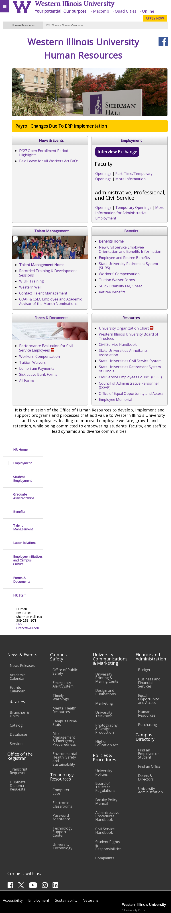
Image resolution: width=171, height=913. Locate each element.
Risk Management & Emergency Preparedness (64, 712)
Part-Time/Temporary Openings (97, 206)
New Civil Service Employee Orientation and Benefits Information (107, 361)
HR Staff (19, 183)
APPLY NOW (155, 18)
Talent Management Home (76, 296)
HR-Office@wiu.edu (27, 214)
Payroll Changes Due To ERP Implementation (95, 129)
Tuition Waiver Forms (71, 385)
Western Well (64, 314)
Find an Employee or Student (148, 727)
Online (148, 11)
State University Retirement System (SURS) (88, 373)
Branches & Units (19, 687)
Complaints (104, 831)
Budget (144, 643)
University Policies (103, 746)
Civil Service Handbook (72, 517)
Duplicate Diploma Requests (18, 759)
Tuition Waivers (66, 462)
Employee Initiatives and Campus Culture (28, 148)
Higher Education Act (106, 716)
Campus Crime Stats (65, 696)
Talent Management (109, 248)
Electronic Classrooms (62, 778)
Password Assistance (61, 790)
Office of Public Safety (65, 645)
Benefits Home (65, 355)
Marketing (104, 676)
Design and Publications (105, 665)
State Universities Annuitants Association (87, 523)
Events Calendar (17, 662)
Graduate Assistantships (23, 84)
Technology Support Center (62, 805)
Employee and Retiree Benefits (78, 367)
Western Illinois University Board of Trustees (91, 511)
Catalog (16, 698)
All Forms (61, 480)
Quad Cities (125, 11)
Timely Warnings (61, 670)
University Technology (62, 819)
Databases (19, 707)
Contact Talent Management (77, 320)
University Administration (150, 763)
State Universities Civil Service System (84, 529)
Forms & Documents (109, 411)
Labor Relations (24, 131)
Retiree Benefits (66, 397)
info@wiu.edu (131, 896)
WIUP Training (65, 308)
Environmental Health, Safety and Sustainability (65, 732)
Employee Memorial (70, 559)
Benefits (109, 344)
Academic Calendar (17, 650)
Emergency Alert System (63, 658)
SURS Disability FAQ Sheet (75, 391)
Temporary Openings (88, 230)
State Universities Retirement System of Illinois (92, 535)
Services (16, 717)
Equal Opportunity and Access (148, 672)
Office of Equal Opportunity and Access (85, 553)
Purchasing (147, 698)
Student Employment (22, 67)
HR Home (20, 37)
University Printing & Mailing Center (107, 651)
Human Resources (72, 25)
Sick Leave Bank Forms (72, 474)
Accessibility (13, 873)
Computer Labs (61, 765)
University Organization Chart (80, 505)
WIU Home (52, 25)
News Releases (22, 638)
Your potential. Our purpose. (61, 11)
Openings (58, 206)
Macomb (101, 11)
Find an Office (149, 739)
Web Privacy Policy (159, 905)
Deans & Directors (146, 751)
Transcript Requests (18, 744)
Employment (22, 51)
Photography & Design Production (106, 702)
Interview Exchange (72, 185)
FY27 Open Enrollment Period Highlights (87, 153)
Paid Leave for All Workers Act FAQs (83, 159)
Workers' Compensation (73, 379)
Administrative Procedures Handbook (107, 789)
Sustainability (66, 873)
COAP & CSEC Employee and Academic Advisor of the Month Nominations (96, 328)
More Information (143, 206)
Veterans (90, 873)
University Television (103, 687)
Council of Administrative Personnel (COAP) (89, 547)
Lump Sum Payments (71, 468)
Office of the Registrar (20, 729)
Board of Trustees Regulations (105, 760)
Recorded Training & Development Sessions (90, 302)
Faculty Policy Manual (106, 775)
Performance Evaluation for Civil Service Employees (98, 450)
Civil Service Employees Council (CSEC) (84, 541)
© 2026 (76, 905)
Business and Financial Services (149, 656)
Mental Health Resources (64, 683)
